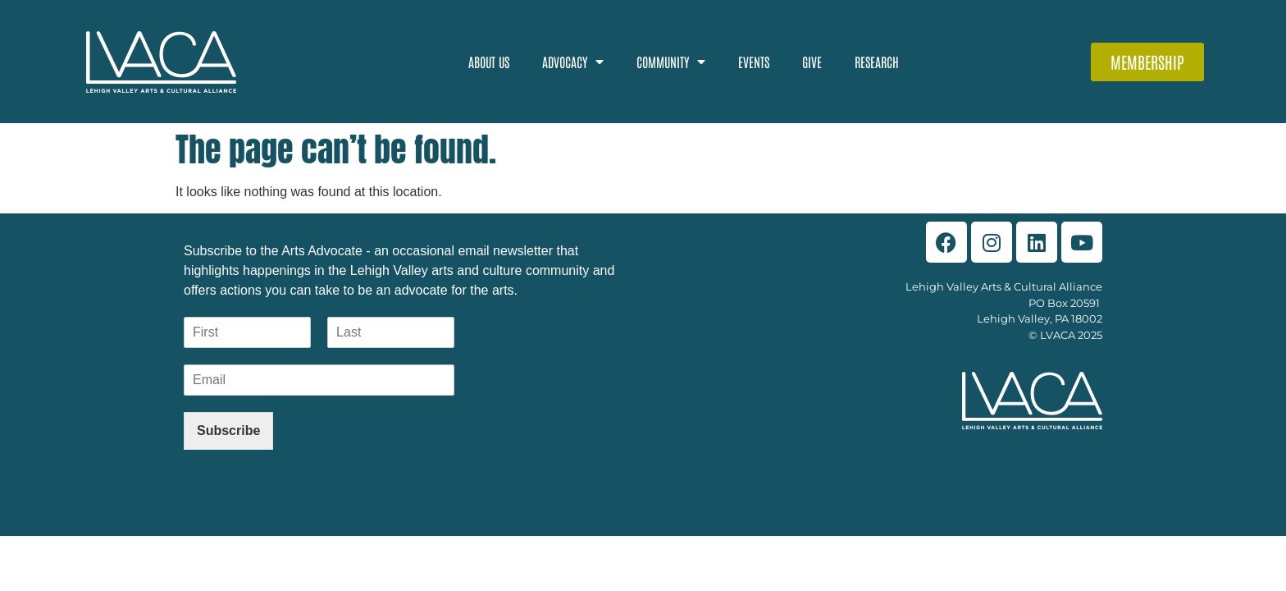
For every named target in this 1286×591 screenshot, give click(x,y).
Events (753, 61)
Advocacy (573, 61)
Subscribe (228, 431)
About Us (488, 61)
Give (812, 61)
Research (877, 61)
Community (670, 61)
